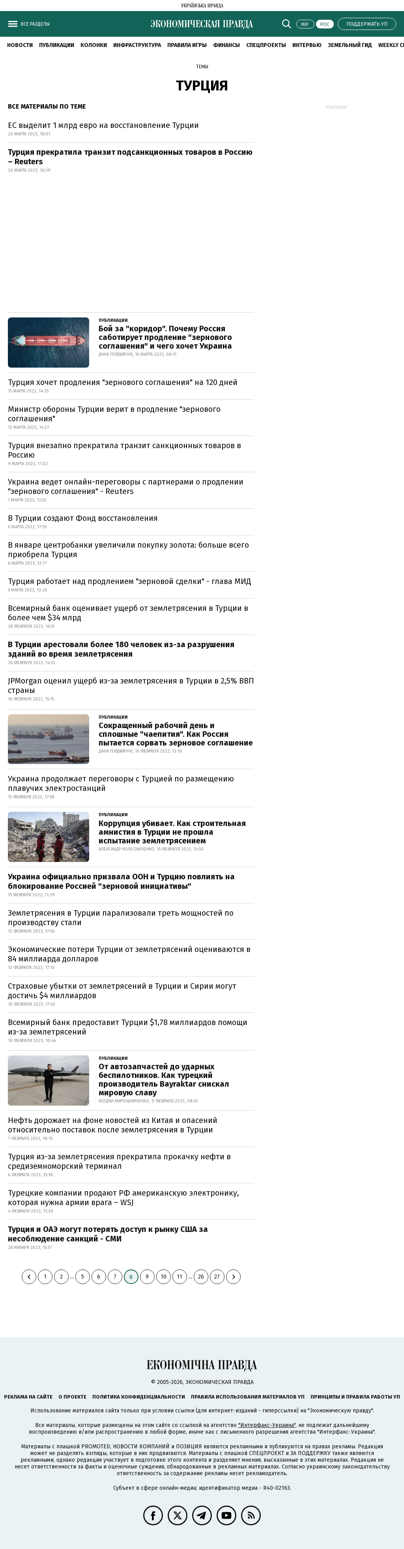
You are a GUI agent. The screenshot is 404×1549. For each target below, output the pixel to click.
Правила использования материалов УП (248, 1397)
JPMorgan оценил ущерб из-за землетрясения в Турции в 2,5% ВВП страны (131, 685)
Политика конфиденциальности (138, 1397)
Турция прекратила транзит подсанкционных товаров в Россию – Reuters (130, 156)
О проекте (72, 1397)
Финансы (226, 45)
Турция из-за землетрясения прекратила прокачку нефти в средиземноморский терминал (119, 1161)
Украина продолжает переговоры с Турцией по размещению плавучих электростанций (121, 783)
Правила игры (187, 45)
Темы (202, 66)
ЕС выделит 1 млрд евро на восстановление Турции (103, 125)
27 (217, 1276)
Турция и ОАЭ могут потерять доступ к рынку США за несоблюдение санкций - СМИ (108, 1233)
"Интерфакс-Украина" (267, 1425)
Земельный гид (350, 45)
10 (163, 1276)
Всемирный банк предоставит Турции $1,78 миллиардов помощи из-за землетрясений (127, 1027)
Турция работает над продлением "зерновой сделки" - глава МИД (129, 581)
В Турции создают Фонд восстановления (83, 518)
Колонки (93, 45)
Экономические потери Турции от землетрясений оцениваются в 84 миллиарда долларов (129, 953)
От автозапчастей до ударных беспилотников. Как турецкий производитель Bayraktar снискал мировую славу (164, 1079)
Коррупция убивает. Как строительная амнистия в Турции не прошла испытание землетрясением (172, 832)
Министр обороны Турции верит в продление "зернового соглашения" (114, 413)
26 (201, 1276)
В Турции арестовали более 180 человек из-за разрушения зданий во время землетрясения (121, 649)
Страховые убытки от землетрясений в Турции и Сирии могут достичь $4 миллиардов (122, 990)
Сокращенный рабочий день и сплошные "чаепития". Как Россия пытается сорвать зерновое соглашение (176, 734)
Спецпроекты (266, 45)
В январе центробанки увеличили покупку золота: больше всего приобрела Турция (128, 549)
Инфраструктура (137, 45)
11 (179, 1276)
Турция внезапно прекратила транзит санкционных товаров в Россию (124, 450)
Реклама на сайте (28, 1397)
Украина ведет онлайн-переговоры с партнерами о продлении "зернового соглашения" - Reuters (125, 486)
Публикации (56, 45)
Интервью (307, 45)
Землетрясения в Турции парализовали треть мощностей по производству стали (121, 917)
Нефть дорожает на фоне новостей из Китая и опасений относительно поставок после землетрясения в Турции (112, 1124)
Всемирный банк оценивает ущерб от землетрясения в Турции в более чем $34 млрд (128, 612)
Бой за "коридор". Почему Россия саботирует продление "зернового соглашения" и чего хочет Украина (165, 337)
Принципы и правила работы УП (355, 1397)
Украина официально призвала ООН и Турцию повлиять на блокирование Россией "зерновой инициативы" (121, 881)
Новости (20, 45)
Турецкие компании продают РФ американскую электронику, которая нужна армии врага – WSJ (123, 1197)
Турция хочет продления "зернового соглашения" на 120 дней (123, 382)
